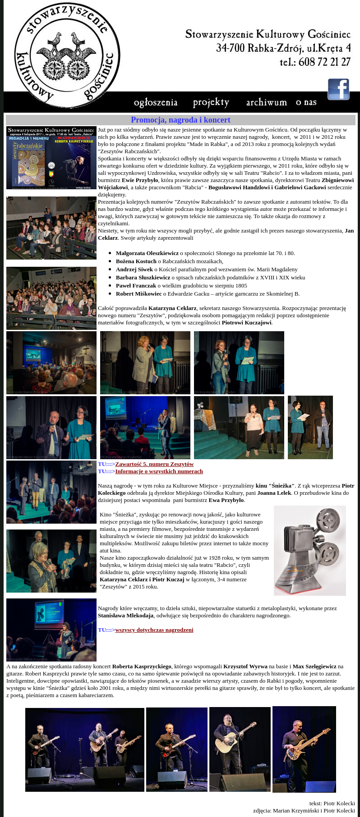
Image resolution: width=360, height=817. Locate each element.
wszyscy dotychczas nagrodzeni (154, 629)
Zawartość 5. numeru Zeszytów (154, 464)
